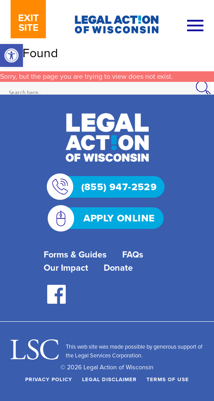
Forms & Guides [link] (75, 254)
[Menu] (195, 26)
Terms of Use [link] (167, 379)
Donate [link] (118, 267)
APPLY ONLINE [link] (107, 218)
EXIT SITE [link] (28, 22)
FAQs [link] (132, 254)
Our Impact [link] (66, 267)
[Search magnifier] (208, 88)
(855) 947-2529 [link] (108, 187)
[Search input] (105, 93)
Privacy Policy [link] (48, 379)
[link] (11, 55)
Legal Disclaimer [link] (109, 379)
